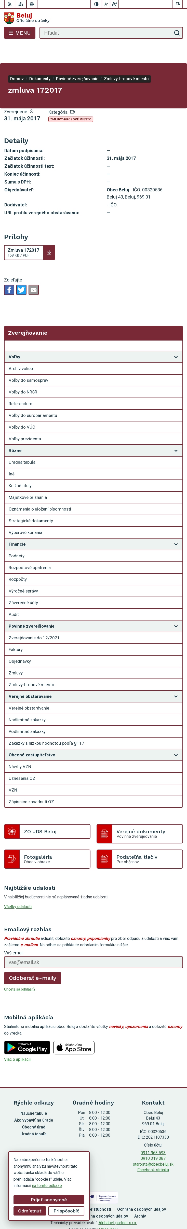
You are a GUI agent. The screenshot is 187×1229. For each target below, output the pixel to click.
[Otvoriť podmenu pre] (176, 336)
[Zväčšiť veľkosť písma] (114, 4)
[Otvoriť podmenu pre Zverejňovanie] (176, 326)
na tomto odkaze (47, 1185)
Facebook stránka (153, 1149)
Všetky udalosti (18, 886)
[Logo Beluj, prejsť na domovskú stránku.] (93, 18)
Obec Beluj (108, 1209)
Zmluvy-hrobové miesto (70, 99)
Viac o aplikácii (17, 1039)
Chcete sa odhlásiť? (19, 969)
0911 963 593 (153, 1132)
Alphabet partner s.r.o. (118, 1202)
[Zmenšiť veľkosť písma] (106, 4)
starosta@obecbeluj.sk (153, 1143)
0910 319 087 (153, 1138)
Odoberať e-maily (33, 957)
